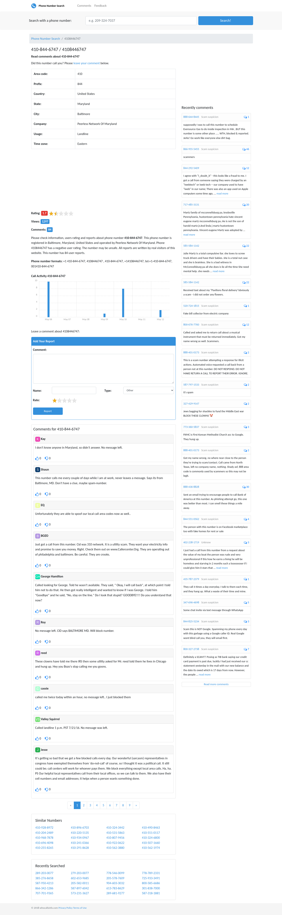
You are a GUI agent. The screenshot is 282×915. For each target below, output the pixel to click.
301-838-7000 (151, 888)
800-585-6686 (151, 883)
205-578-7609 (115, 878)
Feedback (100, 6)
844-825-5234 (191, 621)
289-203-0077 (44, 873)
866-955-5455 (191, 149)
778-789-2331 (151, 873)
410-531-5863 (115, 833)
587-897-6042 (80, 888)
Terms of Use (79, 907)
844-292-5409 (191, 168)
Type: (108, 390)
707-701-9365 (44, 893)
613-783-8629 (115, 888)
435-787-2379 (191, 579)
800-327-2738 (191, 649)
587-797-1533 (191, 384)
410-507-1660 (151, 843)
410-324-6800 (151, 838)
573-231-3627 (80, 893)
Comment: (40, 350)
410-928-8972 (44, 827)
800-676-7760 (191, 324)
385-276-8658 (44, 878)
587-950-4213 (44, 883)
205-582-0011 (80, 883)
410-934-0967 (80, 838)
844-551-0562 (191, 519)
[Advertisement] (103, 180)
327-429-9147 (191, 403)
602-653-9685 (80, 878)
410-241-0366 (80, 843)
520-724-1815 (191, 306)
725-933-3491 (151, 878)
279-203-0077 (80, 873)
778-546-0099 (115, 873)
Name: (37, 390)
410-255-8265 (44, 848)
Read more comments (216, 684)
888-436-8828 (191, 487)
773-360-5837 (191, 427)
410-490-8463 (151, 827)
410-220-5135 (80, 833)
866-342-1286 (44, 888)
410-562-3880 (115, 848)
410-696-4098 (44, 843)
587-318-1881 (151, 893)
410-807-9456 (115, 838)
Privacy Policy (65, 907)
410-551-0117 (151, 833)
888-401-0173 (191, 352)
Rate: (36, 400)
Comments (84, 6)
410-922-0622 (115, 843)
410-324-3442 (115, 827)
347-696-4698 (191, 602)
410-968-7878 (44, 838)
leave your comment (86, 63)
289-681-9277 (115, 893)
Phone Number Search (52, 6)
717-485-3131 (191, 204)
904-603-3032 (115, 883)
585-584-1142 (191, 245)
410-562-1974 (151, 848)
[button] (225, 20)
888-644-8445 (191, 117)
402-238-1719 (191, 542)
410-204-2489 (44, 833)
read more (222, 193)
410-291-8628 (80, 848)
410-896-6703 (80, 827)
